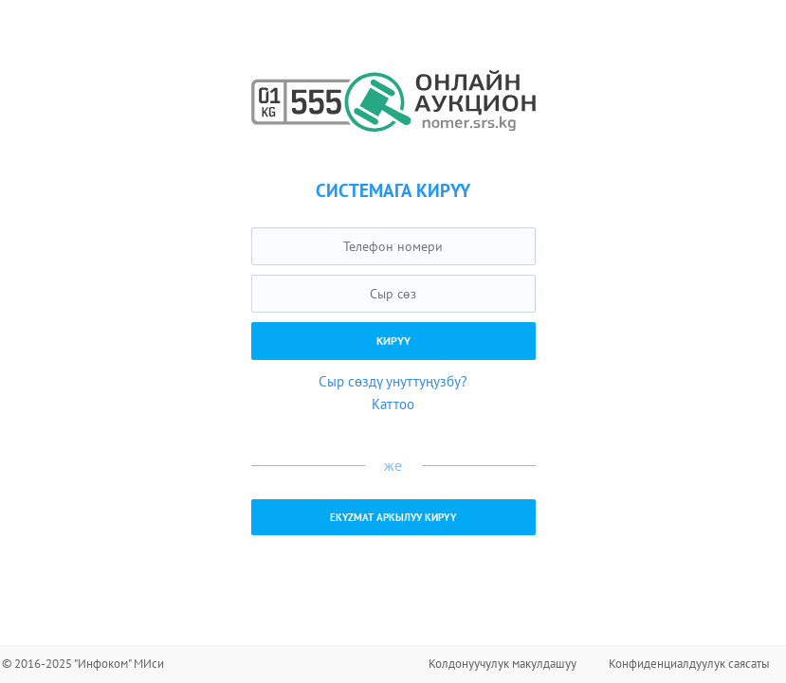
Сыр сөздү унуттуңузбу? (393, 381)
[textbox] (393, 246)
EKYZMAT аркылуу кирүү (393, 517)
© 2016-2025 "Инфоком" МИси (83, 664)
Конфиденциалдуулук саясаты (689, 664)
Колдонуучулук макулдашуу (502, 664)
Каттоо (393, 404)
